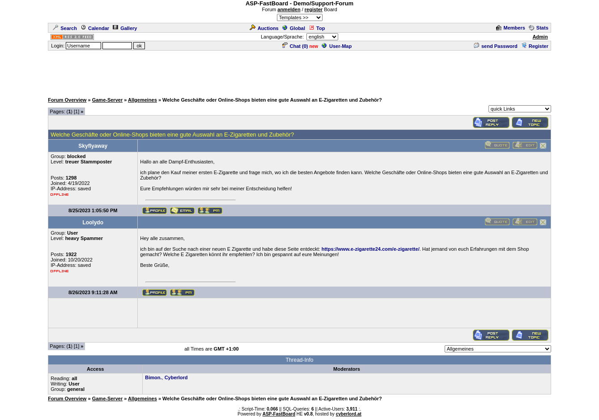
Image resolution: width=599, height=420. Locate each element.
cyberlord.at (348, 413)
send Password (496, 46)
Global (293, 28)
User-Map (337, 46)
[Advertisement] (300, 71)
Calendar (95, 28)
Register (534, 46)
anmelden (288, 9)
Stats (538, 27)
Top (317, 28)
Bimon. (153, 377)
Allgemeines (142, 100)
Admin (540, 36)
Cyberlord (176, 377)
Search (65, 28)
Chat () (295, 46)
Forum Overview (67, 100)
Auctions (264, 28)
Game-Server (107, 100)
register (314, 9)
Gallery (125, 28)
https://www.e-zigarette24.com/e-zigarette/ (371, 249)
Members (510, 27)
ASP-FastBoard (279, 413)
